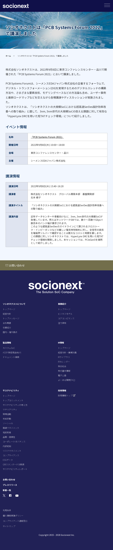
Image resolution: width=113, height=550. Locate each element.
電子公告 (62, 375)
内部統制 (7, 446)
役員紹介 (7, 327)
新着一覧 (7, 490)
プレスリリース (10, 484)
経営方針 (7, 313)
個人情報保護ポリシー (13, 515)
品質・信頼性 (9, 437)
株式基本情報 (64, 370)
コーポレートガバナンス (14, 441)
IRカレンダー (64, 361)
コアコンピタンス (66, 318)
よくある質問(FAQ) (66, 379)
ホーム (8, 56)
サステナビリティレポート (15, 469)
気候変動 (7, 418)
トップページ (9, 309)
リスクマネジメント (12, 450)
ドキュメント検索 (11, 357)
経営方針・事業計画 (67, 352)
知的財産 (7, 432)
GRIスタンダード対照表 (13, 464)
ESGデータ (8, 459)
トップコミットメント (13, 400)
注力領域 (62, 322)
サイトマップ (9, 526)
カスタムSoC (9, 347)
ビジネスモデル (65, 313)
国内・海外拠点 (10, 332)
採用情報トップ (66, 395)
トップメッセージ (11, 318)
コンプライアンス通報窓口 (15, 520)
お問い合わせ (17, 265)
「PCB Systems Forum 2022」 (47, 137)
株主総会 (62, 366)
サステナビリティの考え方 (15, 404)
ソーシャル (8, 423)
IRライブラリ (64, 357)
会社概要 (7, 322)
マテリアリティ (10, 409)
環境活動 (7, 414)
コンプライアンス (11, 455)
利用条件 (7, 510)
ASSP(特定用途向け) (12, 352)
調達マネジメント (11, 427)
